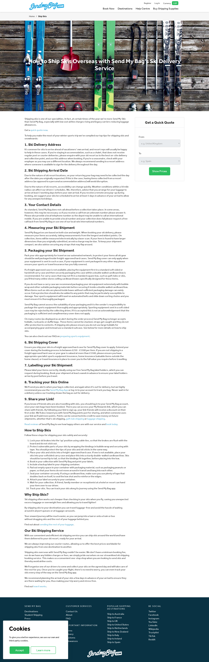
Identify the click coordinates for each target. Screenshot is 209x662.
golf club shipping (75, 418)
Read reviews (32, 424)
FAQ (68, 618)
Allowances (72, 641)
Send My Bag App (59, 389)
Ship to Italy (113, 635)
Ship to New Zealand (117, 631)
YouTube (152, 621)
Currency (170, 3)
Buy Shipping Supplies (165, 8)
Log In (157, 3)
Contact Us (72, 611)
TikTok (151, 636)
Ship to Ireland (114, 638)
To (140, 153)
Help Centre (143, 8)
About (69, 614)
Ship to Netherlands (117, 628)
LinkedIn (152, 625)
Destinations (125, 8)
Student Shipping (33, 614)
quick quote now (39, 129)
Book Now (108, 8)
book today (111, 424)
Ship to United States (118, 624)
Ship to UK (112, 621)
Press (28, 618)
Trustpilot (153, 632)
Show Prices (159, 171)
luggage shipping (96, 418)
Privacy (69, 634)
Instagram (153, 618)
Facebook (153, 614)
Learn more (43, 650)
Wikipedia (153, 629)
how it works (39, 586)
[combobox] (159, 143)
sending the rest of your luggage (57, 524)
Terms (69, 630)
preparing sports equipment (75, 336)
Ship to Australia (115, 613)
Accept (19, 650)
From (141, 136)
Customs (70, 637)
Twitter (152, 611)
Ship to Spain (113, 642)
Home (32, 16)
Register (147, 3)
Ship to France (114, 617)
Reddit (151, 639)
